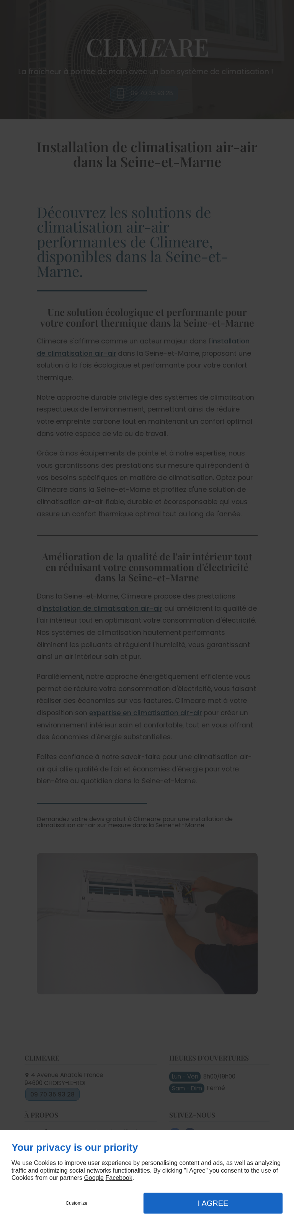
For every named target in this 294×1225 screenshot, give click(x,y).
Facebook (118, 1178)
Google (94, 1178)
